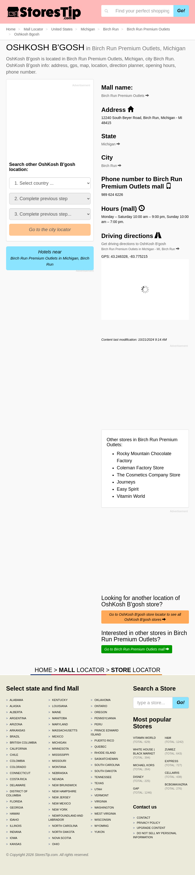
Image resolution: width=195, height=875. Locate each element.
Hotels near (49, 257)
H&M (174, 739)
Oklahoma (100, 699)
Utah (96, 789)
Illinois (14, 825)
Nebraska (58, 773)
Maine (54, 712)
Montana (57, 766)
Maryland (58, 724)
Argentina (16, 718)
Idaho (12, 819)
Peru (96, 724)
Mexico (55, 736)
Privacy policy (146, 822)
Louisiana (57, 706)
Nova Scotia (59, 837)
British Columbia (21, 742)
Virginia (99, 801)
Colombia (15, 760)
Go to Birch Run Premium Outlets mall (136, 649)
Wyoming (100, 825)
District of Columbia (17, 793)
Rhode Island (103, 752)
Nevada (56, 779)
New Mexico (59, 803)
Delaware (16, 785)
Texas (97, 783)
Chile (12, 754)
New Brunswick (62, 785)
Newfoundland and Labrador (65, 817)
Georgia (14, 807)
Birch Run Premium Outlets (125, 96)
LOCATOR (81, 670)
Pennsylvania (103, 718)
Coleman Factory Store (140, 467)
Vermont (100, 795)
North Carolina (63, 825)
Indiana (13, 831)
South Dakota (104, 771)
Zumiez (173, 751)
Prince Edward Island (104, 732)
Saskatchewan (104, 758)
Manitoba (57, 718)
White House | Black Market (144, 753)
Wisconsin (101, 819)
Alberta (14, 712)
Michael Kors (143, 767)
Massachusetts (62, 730)
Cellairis (173, 774)
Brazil (13, 736)
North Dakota (61, 831)
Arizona (14, 724)
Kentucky (58, 699)
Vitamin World (131, 496)
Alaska (13, 706)
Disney (141, 778)
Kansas (13, 844)
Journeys (126, 482)
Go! (181, 10)
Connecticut (18, 773)
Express (173, 763)
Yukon (97, 831)
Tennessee (101, 777)
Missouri (57, 760)
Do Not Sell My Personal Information (154, 835)
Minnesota (58, 748)
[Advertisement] (47, 124)
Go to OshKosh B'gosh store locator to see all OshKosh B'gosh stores (145, 617)
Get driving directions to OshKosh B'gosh (140, 246)
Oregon (99, 712)
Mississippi (58, 754)
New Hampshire (62, 791)
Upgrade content (149, 827)
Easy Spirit (128, 489)
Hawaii (13, 813)
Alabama (14, 699)
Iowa (11, 837)
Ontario (99, 706)
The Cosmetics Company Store (148, 474)
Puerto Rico (102, 740)
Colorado (16, 766)
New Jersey (59, 797)
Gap (142, 790)
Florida (14, 801)
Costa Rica (16, 779)
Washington (102, 807)
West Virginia (103, 813)
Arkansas (15, 730)
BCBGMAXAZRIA (176, 786)
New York (58, 809)
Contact (141, 817)
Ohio (53, 844)
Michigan (57, 742)
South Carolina (105, 764)
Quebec (98, 746)
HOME (43, 670)
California (16, 748)
